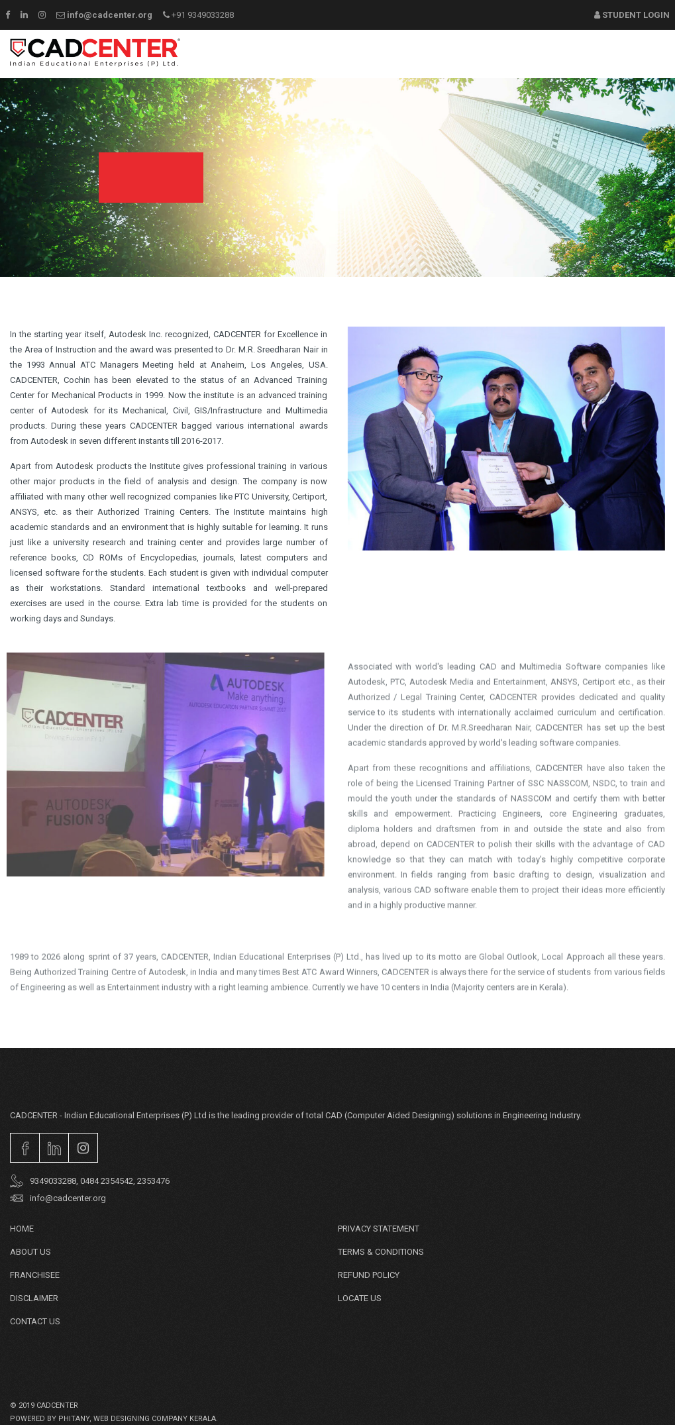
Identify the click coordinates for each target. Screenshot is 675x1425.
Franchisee (35, 1275)
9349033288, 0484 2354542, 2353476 (90, 1181)
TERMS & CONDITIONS (381, 1252)
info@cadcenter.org (104, 15)
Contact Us (35, 1321)
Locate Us (360, 1298)
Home (22, 1229)
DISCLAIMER (34, 1298)
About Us (30, 1252)
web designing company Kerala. (155, 1418)
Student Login (632, 15)
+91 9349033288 (198, 15)
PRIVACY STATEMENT (378, 1229)
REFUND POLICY (368, 1275)
